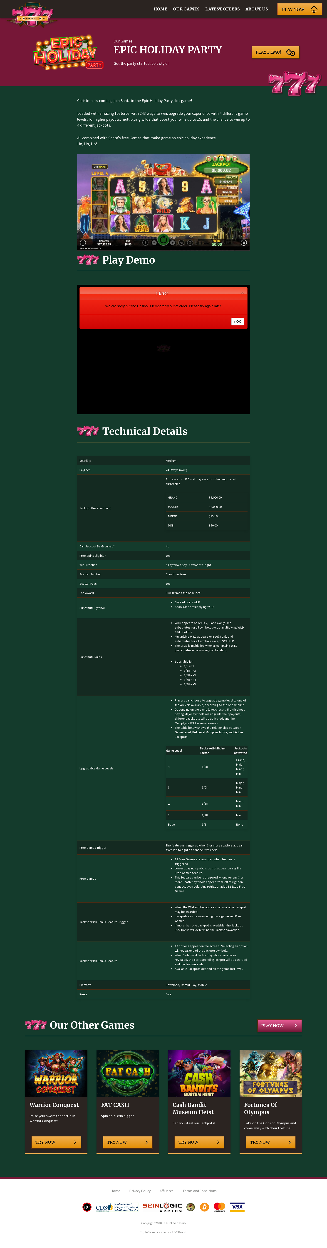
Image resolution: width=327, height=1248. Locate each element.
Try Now (55, 1142)
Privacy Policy (140, 1190)
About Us (256, 9)
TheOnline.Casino (174, 1223)
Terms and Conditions (200, 1190)
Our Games (186, 9)
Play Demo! (275, 52)
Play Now (279, 1025)
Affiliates (166, 1190)
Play (299, 9)
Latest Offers (222, 9)
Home (160, 9)
